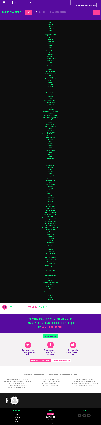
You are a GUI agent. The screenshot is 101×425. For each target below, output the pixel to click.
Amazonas (50, 41)
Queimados (50, 197)
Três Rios (50, 246)
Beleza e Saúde (50, 263)
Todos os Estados (50, 34)
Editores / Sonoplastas (50, 292)
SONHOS (16, 421)
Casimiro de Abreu (50, 124)
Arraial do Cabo (50, 102)
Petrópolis (50, 186)
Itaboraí (50, 139)
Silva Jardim (50, 236)
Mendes (50, 162)
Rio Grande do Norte (50, 73)
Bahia (50, 45)
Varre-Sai (50, 249)
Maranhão (50, 54)
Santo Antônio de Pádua (50, 214)
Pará (50, 62)
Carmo (50, 123)
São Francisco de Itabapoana (50, 218)
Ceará (50, 47)
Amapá (50, 43)
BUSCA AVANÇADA (11, 12)
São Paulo (50, 84)
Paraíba (50, 64)
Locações (50, 267)
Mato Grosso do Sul (50, 58)
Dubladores (50, 290)
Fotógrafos (50, 294)
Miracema (50, 167)
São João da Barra (50, 221)
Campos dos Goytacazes (50, 117)
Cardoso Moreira (50, 121)
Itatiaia (50, 147)
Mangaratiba (50, 158)
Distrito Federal (50, 49)
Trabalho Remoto (50, 36)
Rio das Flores (50, 207)
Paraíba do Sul (50, 180)
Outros (51, 269)
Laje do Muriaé (50, 151)
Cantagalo (50, 119)
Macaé (50, 152)
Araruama (50, 96)
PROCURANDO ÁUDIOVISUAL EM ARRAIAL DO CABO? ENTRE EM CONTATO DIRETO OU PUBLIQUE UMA (50, 323)
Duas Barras (50, 130)
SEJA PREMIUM (50, 414)
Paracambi (50, 179)
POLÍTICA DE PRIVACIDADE (50, 416)
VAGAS (17, 416)
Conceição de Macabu (50, 126)
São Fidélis (50, 216)
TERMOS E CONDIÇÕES (50, 418)
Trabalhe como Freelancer (61, 360)
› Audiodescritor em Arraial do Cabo (17, 379)
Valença (50, 248)
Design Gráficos (50, 286)
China (50, 30)
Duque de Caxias (50, 132)
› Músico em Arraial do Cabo (16, 387)
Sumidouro (50, 238)
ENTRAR (17, 2)
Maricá (50, 160)
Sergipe (50, 82)
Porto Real (50, 193)
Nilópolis (50, 171)
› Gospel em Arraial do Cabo (50, 385)
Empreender (56, 423)
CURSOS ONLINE (17, 418)
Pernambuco (50, 66)
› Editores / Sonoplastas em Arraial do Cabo (84, 383)
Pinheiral (50, 188)
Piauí (50, 68)
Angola (50, 26)
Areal (50, 98)
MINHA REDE (17, 419)
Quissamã (50, 199)
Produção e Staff (50, 270)
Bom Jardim (50, 109)
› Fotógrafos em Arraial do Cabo (17, 385)
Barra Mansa (50, 106)
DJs (50, 288)
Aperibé (50, 95)
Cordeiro (50, 128)
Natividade (50, 169)
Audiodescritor (50, 277)
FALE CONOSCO (50, 419)
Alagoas (50, 40)
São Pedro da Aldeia (50, 229)
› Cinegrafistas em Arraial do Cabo (50, 381)
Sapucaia (50, 231)
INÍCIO (17, 414)
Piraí (50, 190)
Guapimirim (50, 136)
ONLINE (43, 307)
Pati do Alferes (50, 184)
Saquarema (50, 233)
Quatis (50, 195)
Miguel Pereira (50, 165)
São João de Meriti (50, 223)
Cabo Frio (50, 113)
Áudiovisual (50, 261)
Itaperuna (50, 145)
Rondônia (50, 75)
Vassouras (50, 251)
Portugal (50, 24)
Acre (50, 38)
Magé (50, 156)
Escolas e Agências (50, 265)
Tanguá (50, 240)
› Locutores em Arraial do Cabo (84, 385)
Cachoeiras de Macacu (50, 115)
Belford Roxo (50, 108)
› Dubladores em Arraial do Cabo (50, 383)
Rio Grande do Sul (50, 79)
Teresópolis (50, 242)
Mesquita (50, 164)
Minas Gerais (50, 56)
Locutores (50, 297)
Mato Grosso (50, 60)
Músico (50, 299)
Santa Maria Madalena (50, 212)
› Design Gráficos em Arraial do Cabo (84, 381)
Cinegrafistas (50, 284)
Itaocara (50, 143)
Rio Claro (50, 205)
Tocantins (50, 86)
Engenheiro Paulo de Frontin (50, 134)
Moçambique (50, 28)
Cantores (50, 281)
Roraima (50, 77)
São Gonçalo (50, 220)
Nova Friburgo (50, 175)
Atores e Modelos (50, 259)
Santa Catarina (50, 81)
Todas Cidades (50, 91)
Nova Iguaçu (50, 177)
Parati (50, 182)
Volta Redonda (50, 253)
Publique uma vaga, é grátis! (40, 360)
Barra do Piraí (50, 104)
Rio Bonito (50, 203)
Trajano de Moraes (50, 244)
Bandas (50, 279)
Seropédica (50, 235)
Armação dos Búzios (50, 100)
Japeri (50, 149)
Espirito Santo (50, 51)
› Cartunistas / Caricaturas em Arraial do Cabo (17, 381)
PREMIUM (32, 307)
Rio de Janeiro (50, 71)
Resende (50, 201)
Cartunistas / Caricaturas (50, 282)
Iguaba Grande (50, 137)
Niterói (50, 173)
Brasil (50, 23)
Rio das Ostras (50, 208)
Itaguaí (50, 141)
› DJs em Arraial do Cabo (16, 383)
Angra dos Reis (50, 93)
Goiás (50, 53)
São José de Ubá (50, 225)
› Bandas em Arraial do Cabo (50, 379)
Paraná (50, 69)
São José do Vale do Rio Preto (50, 227)
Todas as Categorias (51, 257)
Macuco (50, 154)
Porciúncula (50, 192)
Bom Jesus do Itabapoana (50, 111)
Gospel (50, 295)
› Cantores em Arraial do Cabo (84, 379)
